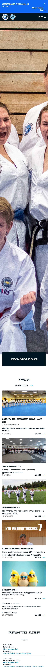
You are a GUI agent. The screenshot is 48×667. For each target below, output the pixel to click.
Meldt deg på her (37, 9)
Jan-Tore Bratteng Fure (11, 653)
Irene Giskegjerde (25, 653)
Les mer (38, 434)
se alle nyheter (21, 385)
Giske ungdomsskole (10, 649)
